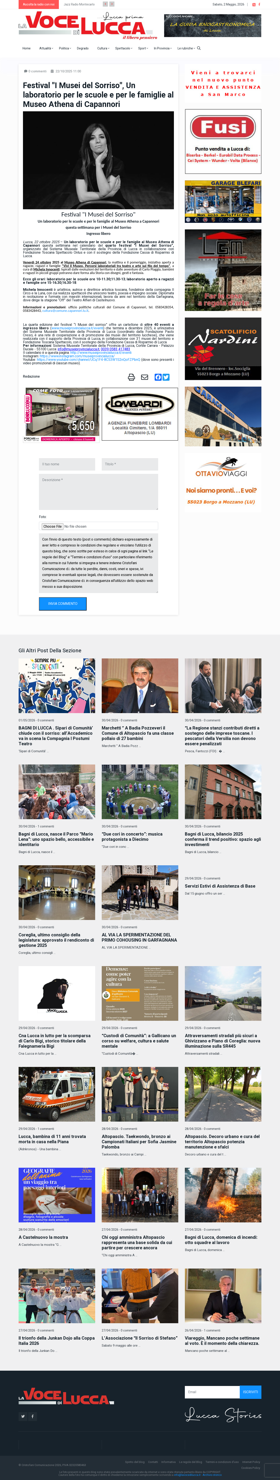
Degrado (83, 48)
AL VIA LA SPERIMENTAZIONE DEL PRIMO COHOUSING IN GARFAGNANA (139, 937)
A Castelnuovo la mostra (43, 1237)
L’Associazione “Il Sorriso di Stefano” (140, 1338)
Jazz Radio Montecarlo (79, 4)
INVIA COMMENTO (62, 603)
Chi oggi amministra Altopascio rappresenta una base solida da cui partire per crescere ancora (137, 1242)
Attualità (46, 48)
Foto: (43, 517)
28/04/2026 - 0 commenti (119, 1129)
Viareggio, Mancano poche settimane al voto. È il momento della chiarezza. (222, 1341)
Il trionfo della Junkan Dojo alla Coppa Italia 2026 (57, 1341)
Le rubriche (186, 48)
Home (27, 48)
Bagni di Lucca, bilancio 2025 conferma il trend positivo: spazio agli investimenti (223, 839)
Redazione (31, 376)
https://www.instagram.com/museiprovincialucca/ (77, 356)
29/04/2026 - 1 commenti (36, 1129)
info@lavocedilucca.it (187, 1475)
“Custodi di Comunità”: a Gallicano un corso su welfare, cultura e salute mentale (139, 1041)
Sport (143, 48)
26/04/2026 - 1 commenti (202, 1330)
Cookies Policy (250, 1468)
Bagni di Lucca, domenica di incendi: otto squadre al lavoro (221, 1240)
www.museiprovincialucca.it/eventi (77, 328)
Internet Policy (251, 1462)
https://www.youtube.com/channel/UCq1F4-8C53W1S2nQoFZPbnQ (88, 359)
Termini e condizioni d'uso (222, 1462)
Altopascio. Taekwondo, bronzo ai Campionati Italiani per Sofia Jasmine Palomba (139, 1141)
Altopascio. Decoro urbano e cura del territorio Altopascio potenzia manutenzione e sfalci (222, 1141)
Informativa (168, 1462)
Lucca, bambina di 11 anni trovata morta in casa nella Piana (52, 1139)
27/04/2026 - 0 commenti (119, 1229)
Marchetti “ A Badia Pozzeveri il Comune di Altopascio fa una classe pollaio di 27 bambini (138, 733)
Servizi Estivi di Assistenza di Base (220, 886)
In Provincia (163, 48)
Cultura (103, 48)
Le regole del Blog (190, 1462)
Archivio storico (212, 1475)
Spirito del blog (135, 1462)
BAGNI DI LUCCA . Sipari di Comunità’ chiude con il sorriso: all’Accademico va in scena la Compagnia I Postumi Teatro (56, 736)
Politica (65, 48)
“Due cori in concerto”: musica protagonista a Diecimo (132, 837)
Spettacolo (123, 48)
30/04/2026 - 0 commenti (119, 720)
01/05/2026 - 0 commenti (36, 720)
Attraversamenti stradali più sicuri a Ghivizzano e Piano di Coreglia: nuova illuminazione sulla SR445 (222, 1041)
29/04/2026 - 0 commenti (202, 878)
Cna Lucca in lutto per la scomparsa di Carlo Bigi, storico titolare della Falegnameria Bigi (55, 1041)
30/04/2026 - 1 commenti (36, 826)
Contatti (153, 1462)
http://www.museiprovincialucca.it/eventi (100, 352)
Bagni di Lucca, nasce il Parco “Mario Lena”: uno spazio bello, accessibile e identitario (56, 839)
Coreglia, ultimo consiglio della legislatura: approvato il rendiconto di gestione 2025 (56, 940)
